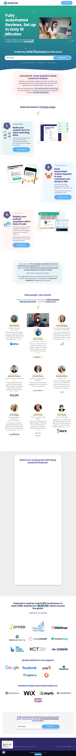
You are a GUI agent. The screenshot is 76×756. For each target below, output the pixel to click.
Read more (19, 339)
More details (44, 752)
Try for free (67, 3)
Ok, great (38, 754)
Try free (50, 726)
